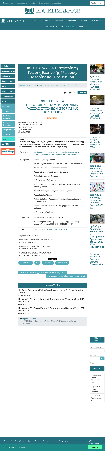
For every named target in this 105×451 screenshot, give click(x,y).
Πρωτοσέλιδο (8, 3)
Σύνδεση (97, 368)
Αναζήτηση (29, 441)
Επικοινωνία (44, 3)
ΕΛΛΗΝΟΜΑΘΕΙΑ (25, 263)
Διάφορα (6, 111)
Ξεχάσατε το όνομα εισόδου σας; (96, 389)
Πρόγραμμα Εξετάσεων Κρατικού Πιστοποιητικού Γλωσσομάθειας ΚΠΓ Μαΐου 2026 (51, 309)
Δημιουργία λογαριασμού (96, 398)
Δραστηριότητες (46, 21)
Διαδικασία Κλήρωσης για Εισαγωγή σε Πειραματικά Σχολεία (97, 171)
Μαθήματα (60, 21)
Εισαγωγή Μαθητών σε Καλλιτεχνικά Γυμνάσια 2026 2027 (96, 113)
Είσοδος (45, 441)
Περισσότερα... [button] (23, 447)
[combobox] (97, 3)
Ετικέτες (37, 441)
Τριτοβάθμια (95, 21)
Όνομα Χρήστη (95, 347)
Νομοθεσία (71, 27)
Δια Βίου (84, 21)
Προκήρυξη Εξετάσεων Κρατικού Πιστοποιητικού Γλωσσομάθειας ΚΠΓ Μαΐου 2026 (51, 300)
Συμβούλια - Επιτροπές (7, 117)
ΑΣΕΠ (61, 27)
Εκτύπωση (82, 93)
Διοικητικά (7, 134)
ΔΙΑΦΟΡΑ (82, 27)
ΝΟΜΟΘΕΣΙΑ (47, 263)
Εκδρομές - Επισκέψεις (7, 124)
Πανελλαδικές (73, 21)
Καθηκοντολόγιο (9, 130)
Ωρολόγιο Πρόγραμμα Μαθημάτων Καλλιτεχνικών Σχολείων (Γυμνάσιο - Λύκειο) (51, 291)
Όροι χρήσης (19, 441)
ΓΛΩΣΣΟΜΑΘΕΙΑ (62, 263)
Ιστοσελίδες (56, 3)
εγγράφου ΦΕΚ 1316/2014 (57, 229)
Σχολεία (34, 21)
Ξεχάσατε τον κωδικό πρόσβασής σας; (96, 378)
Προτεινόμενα (21, 3)
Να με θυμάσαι (98, 363)
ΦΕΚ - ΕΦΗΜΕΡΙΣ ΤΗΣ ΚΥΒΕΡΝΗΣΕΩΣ (53, 85)
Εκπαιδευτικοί (51, 27)
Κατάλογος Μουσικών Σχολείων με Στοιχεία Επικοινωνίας (96, 259)
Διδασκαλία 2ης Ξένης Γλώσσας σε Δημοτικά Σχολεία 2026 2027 (96, 201)
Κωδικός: (93, 355)
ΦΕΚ (4, 139)
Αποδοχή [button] (95, 447)
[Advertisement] (52, 44)
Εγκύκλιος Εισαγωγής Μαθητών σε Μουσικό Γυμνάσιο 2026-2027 (96, 83)
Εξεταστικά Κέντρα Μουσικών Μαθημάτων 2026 (96, 142)
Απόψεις (33, 3)
